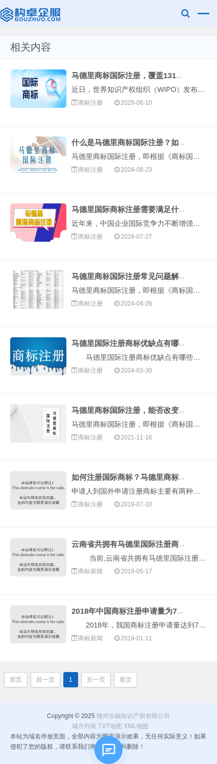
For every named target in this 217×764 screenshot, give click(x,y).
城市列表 (84, 726)
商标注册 (90, 102)
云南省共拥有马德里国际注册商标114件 (139, 544)
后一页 (96, 679)
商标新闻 (90, 571)
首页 (16, 679)
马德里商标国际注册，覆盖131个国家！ (139, 75)
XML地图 (136, 726)
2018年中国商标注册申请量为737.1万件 (139, 611)
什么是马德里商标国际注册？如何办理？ (140, 142)
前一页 (45, 679)
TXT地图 (110, 726)
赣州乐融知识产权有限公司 (31, 16)
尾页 (125, 679)
